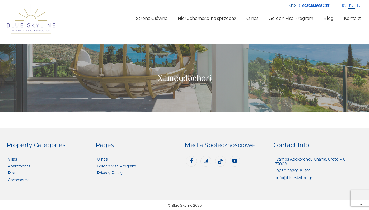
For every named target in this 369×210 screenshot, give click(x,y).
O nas (252, 18)
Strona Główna (151, 18)
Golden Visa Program (291, 18)
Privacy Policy (110, 173)
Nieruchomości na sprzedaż (207, 18)
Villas (12, 159)
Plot (12, 173)
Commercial (19, 179)
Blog (329, 18)
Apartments (19, 166)
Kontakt (352, 18)
